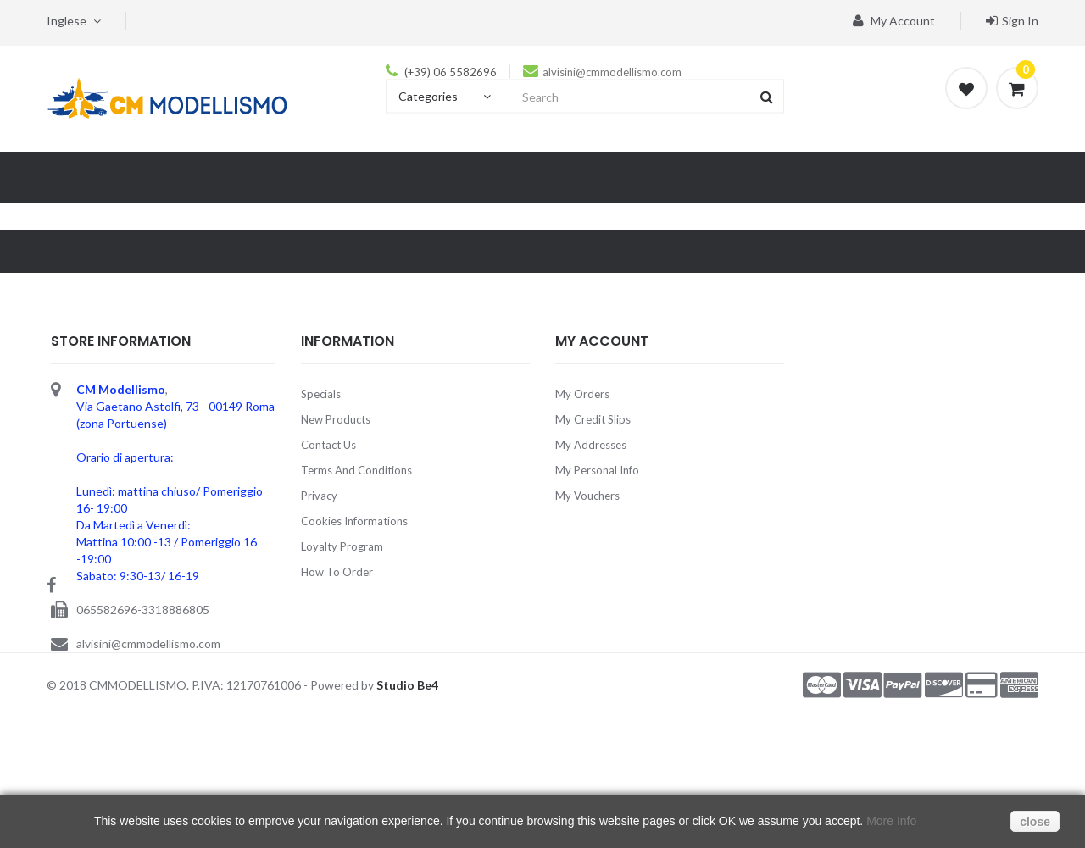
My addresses (590, 445)
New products (335, 419)
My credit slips (593, 419)
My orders (582, 394)
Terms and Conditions (356, 470)
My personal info (597, 470)
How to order (337, 572)
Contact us (328, 445)
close (1035, 822)
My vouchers (587, 495)
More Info (891, 821)
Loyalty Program (342, 546)
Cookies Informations (354, 521)
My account (894, 21)
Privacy (319, 495)
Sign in (1012, 21)
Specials (321, 394)
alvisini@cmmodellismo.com (612, 72)
